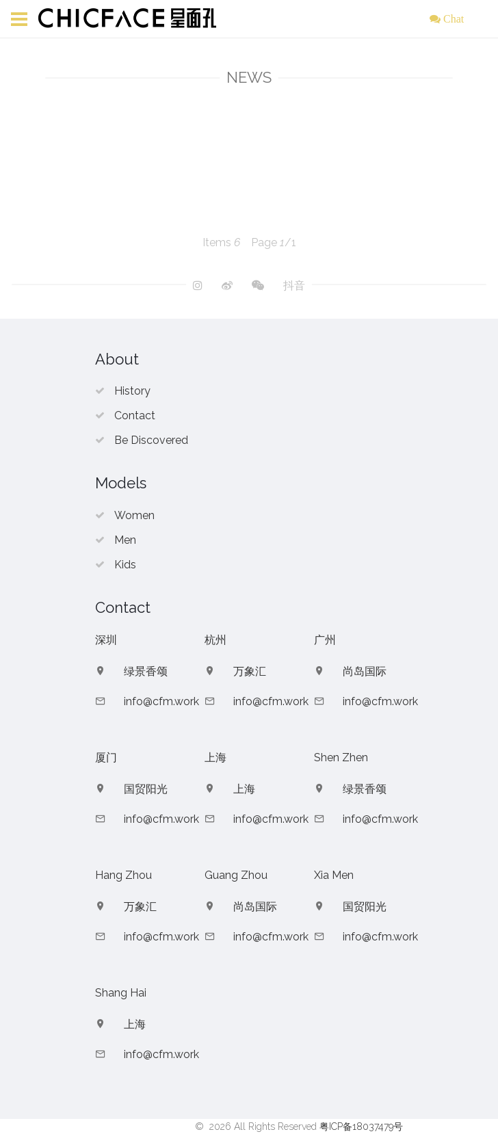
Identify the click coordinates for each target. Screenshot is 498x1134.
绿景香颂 (146, 671)
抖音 (294, 285)
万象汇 (249, 671)
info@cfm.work (161, 701)
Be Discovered (151, 440)
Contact (134, 415)
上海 (244, 788)
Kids (125, 564)
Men (125, 539)
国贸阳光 (146, 788)
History (132, 390)
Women (134, 515)
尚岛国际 (364, 671)
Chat (452, 18)
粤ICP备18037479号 (361, 1126)
